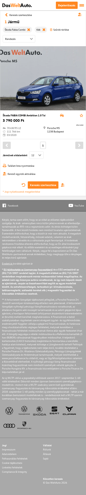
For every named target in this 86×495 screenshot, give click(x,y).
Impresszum (8, 449)
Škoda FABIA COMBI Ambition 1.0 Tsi (24, 115)
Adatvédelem (9, 454)
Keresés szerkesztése (43, 185)
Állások (47, 454)
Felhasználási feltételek (15, 458)
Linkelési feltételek (12, 467)
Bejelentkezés (66, 5)
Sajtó (45, 458)
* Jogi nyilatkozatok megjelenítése (21, 191)
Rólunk (47, 449)
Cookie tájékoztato (12, 463)
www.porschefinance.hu (15, 358)
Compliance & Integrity (14, 471)
